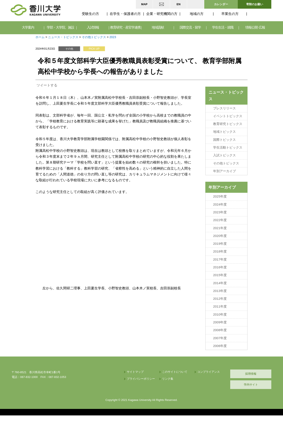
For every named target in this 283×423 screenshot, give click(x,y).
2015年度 (220, 275)
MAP (144, 4)
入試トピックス (224, 155)
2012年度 (220, 298)
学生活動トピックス (227, 147)
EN (178, 4)
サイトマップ (135, 371)
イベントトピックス (227, 116)
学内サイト (251, 384)
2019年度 (220, 243)
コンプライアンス (208, 371)
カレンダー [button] (221, 4)
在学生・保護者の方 (125, 14)
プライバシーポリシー (141, 378)
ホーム (40, 37)
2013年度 (220, 291)
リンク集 (167, 378)
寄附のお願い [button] (254, 4)
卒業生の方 (230, 14)
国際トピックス (224, 139)
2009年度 (220, 322)
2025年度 (220, 196)
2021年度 (220, 228)
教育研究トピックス (227, 124)
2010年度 (220, 314)
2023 (112, 37)
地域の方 (197, 14)
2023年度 (220, 212)
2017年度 (220, 259)
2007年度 (220, 338)
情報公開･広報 (255, 27)
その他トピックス (94, 37)
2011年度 (220, 306)
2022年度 (220, 220)
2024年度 (220, 204)
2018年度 (220, 251)
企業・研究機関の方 (161, 14)
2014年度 (220, 283)
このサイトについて (174, 371)
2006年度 (220, 346)
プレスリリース (224, 108)
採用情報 (250, 373)
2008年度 (220, 330)
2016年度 (220, 267)
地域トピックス (224, 131)
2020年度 (220, 236)
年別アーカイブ (224, 171)
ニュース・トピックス (63, 37)
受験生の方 (90, 14)
